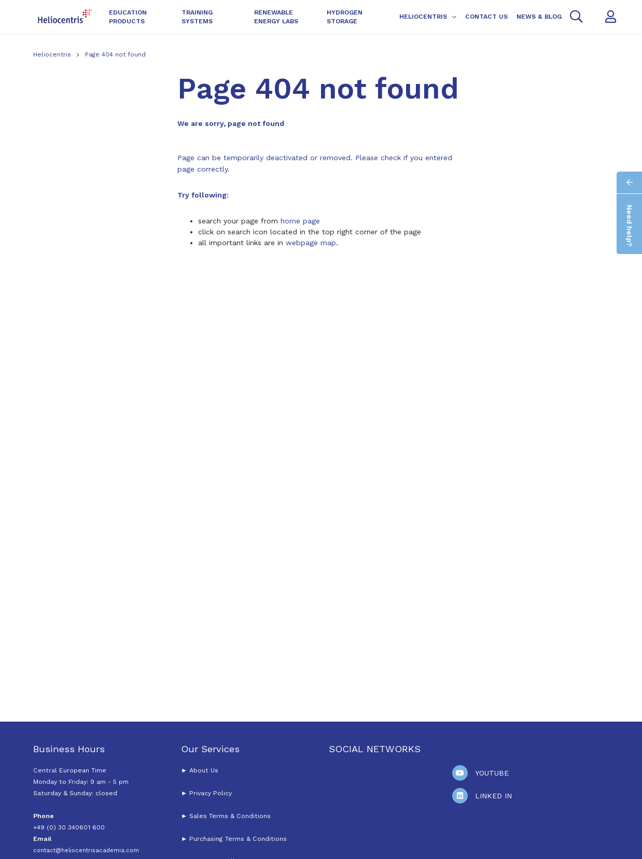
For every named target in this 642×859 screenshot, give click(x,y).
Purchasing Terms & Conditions (237, 838)
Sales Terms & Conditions (230, 816)
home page (300, 221)
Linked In (493, 796)
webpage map (311, 242)
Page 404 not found (115, 54)
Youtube (492, 773)
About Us (203, 770)
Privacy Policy (210, 793)
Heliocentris (53, 54)
